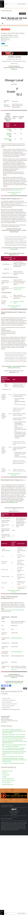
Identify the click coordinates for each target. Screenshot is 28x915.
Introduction (16, 188)
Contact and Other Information (13, 192)
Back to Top (13, 193)
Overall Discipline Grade (17, 190)
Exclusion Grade (14, 249)
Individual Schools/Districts (14, 37)
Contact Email (4, 722)
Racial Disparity (8, 138)
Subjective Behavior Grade (14, 367)
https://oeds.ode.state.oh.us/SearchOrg (13, 609)
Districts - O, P (7, 38)
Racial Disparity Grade (12, 502)
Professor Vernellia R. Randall (16, 682)
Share (2, 43)
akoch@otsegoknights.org (16, 637)
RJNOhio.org (14, 69)
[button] (2, 23)
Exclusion (9, 129)
